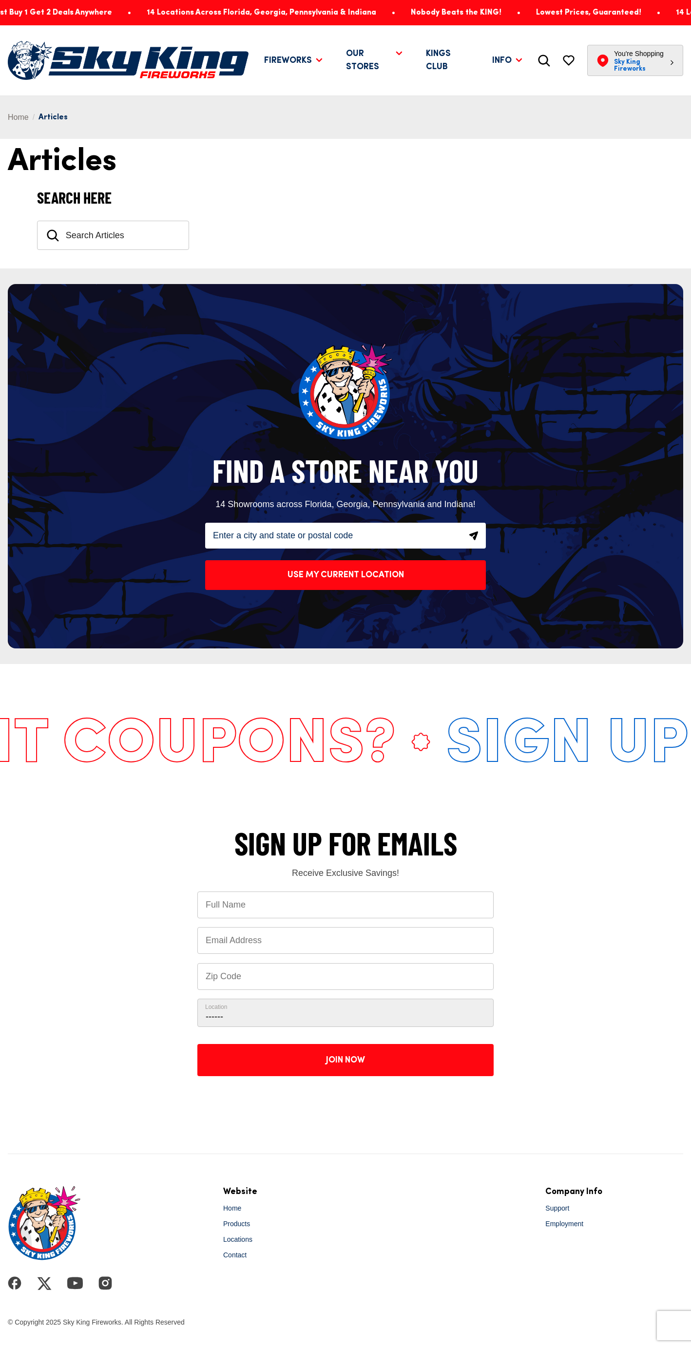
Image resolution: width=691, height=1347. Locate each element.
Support (557, 1208)
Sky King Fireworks (630, 65)
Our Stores (362, 60)
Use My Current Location (346, 574)
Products (236, 1224)
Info (502, 60)
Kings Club (438, 60)
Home (18, 117)
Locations (237, 1239)
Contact (235, 1255)
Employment (564, 1224)
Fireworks (288, 60)
